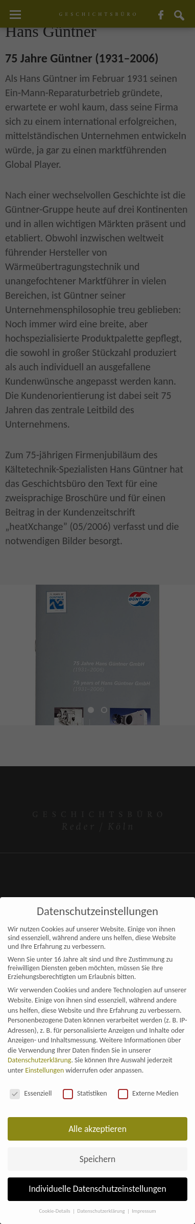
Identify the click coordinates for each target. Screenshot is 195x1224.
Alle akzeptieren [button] (97, 1128)
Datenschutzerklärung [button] (101, 1211)
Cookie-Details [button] (55, 1211)
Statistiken (85, 1093)
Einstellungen (44, 1070)
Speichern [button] (98, 1159)
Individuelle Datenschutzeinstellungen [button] (97, 1188)
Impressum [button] (144, 1211)
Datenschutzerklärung (39, 1060)
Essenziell (31, 1093)
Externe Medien (148, 1093)
